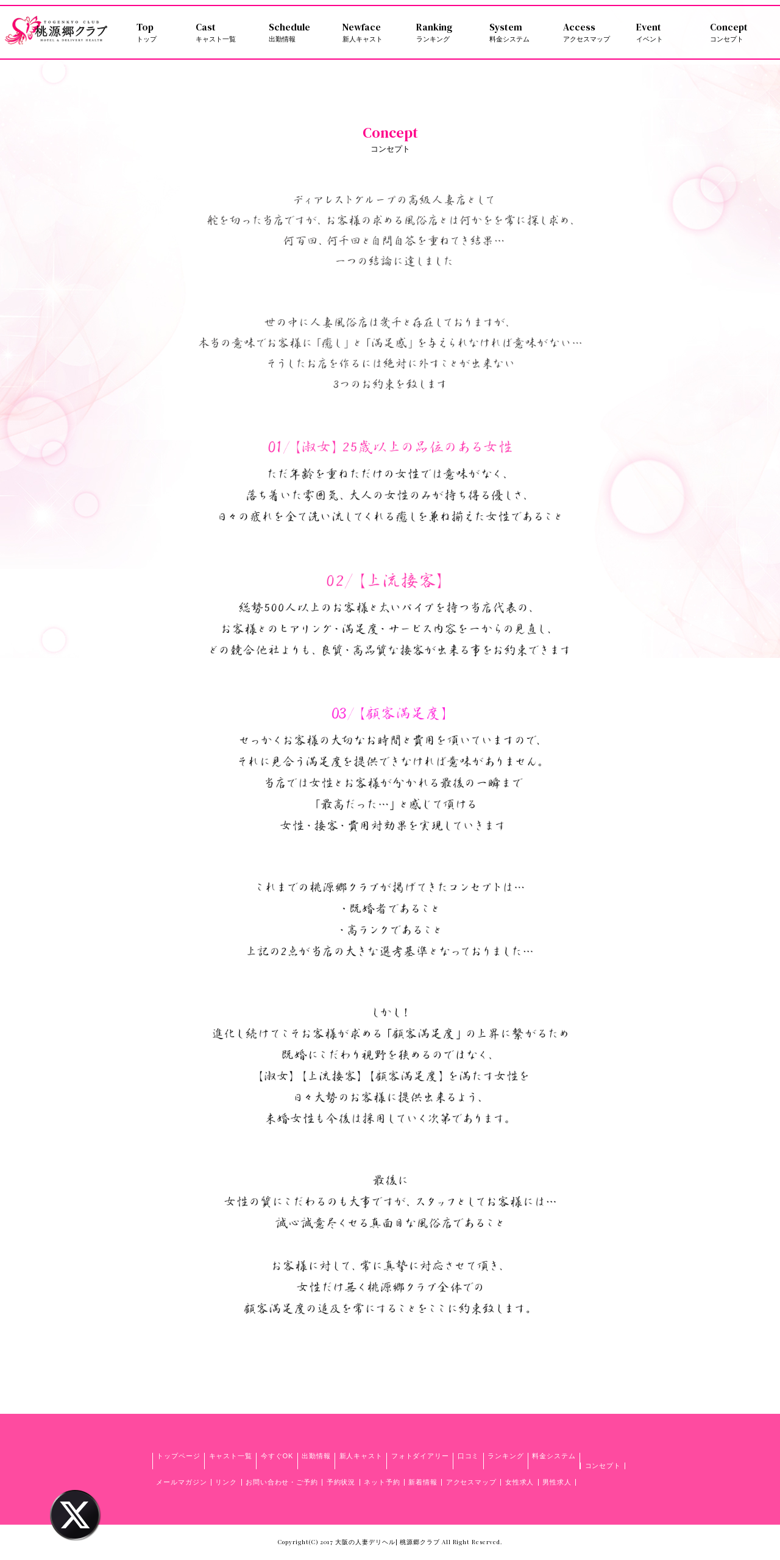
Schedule (298, 32)
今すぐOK (277, 1455)
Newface (372, 32)
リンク (226, 1482)
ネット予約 (382, 1482)
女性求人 (519, 1482)
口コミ (469, 1455)
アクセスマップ (471, 1482)
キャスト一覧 (230, 1455)
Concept (739, 32)
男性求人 (557, 1482)
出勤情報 (316, 1455)
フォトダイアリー (420, 1455)
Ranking (445, 32)
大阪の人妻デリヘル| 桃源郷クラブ (387, 1541)
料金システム (553, 1455)
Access (592, 32)
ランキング (505, 1455)
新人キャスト (361, 1455)
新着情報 (423, 1482)
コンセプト (603, 1465)
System (518, 32)
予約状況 (341, 1482)
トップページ (178, 1455)
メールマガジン (181, 1482)
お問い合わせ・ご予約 (282, 1482)
